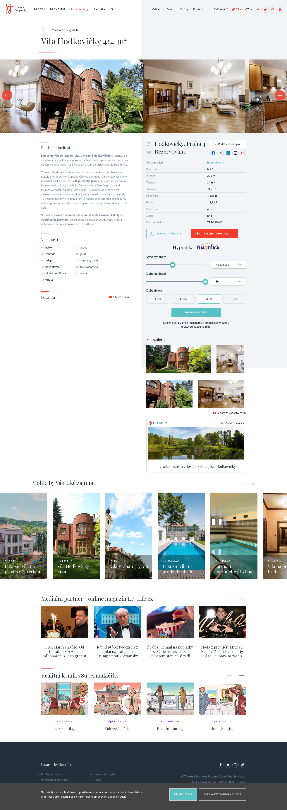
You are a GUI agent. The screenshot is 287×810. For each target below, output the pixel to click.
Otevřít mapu (119, 297)
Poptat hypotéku (196, 312)
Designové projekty (105, 777)
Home (44, 28)
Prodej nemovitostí (52, 777)
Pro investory (79, 9)
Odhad (156, 9)
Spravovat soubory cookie (222, 792)
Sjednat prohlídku (216, 233)
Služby (184, 9)
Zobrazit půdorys (169, 233)
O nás (170, 9)
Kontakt (198, 9)
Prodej (39, 9)
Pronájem (57, 9)
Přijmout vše (183, 792)
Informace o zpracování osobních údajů (102, 795)
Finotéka (99, 9)
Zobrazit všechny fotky (229, 415)
